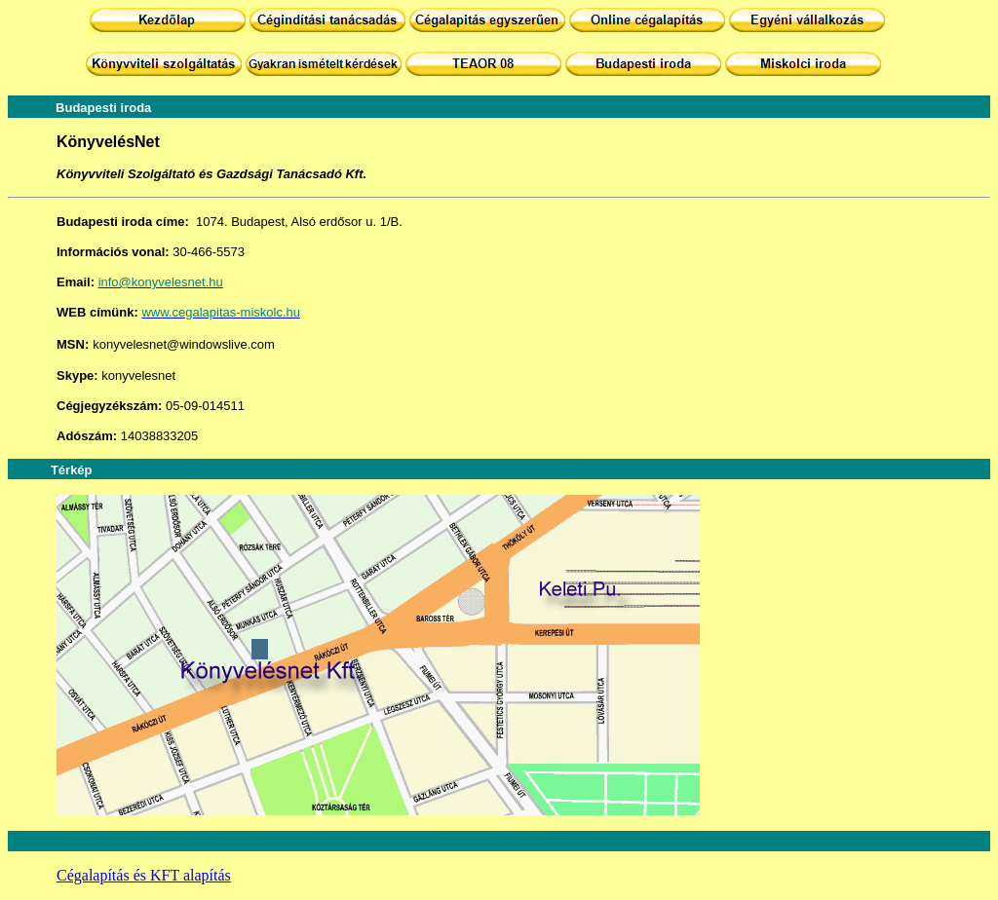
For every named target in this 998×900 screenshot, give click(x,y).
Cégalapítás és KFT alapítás (144, 875)
